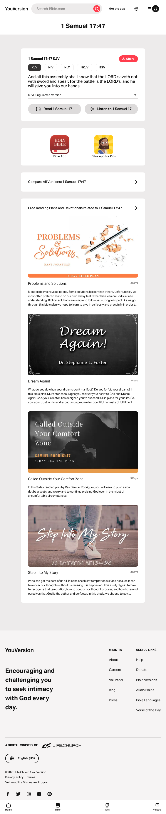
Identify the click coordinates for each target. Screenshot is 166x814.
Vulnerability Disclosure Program (27, 782)
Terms (31, 777)
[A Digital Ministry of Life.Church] (83, 743)
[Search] (61, 8)
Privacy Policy (14, 777)
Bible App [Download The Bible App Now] (59, 146)
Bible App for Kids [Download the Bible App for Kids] (104, 146)
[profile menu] (152, 8)
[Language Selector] (136, 8)
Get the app (117, 8)
